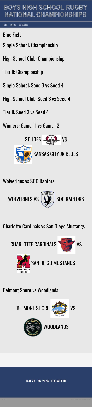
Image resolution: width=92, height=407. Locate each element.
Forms (13, 24)
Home (5, 24)
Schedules (23, 24)
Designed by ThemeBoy (80, 399)
